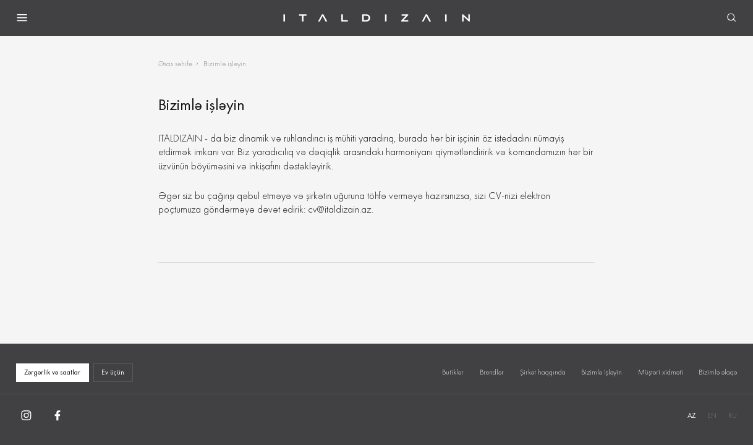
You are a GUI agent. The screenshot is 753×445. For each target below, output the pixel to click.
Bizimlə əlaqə (718, 372)
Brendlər (492, 372)
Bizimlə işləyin (601, 372)
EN (712, 415)
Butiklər (453, 372)
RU (732, 415)
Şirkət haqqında (543, 372)
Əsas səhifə (175, 63)
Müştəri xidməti (660, 372)
